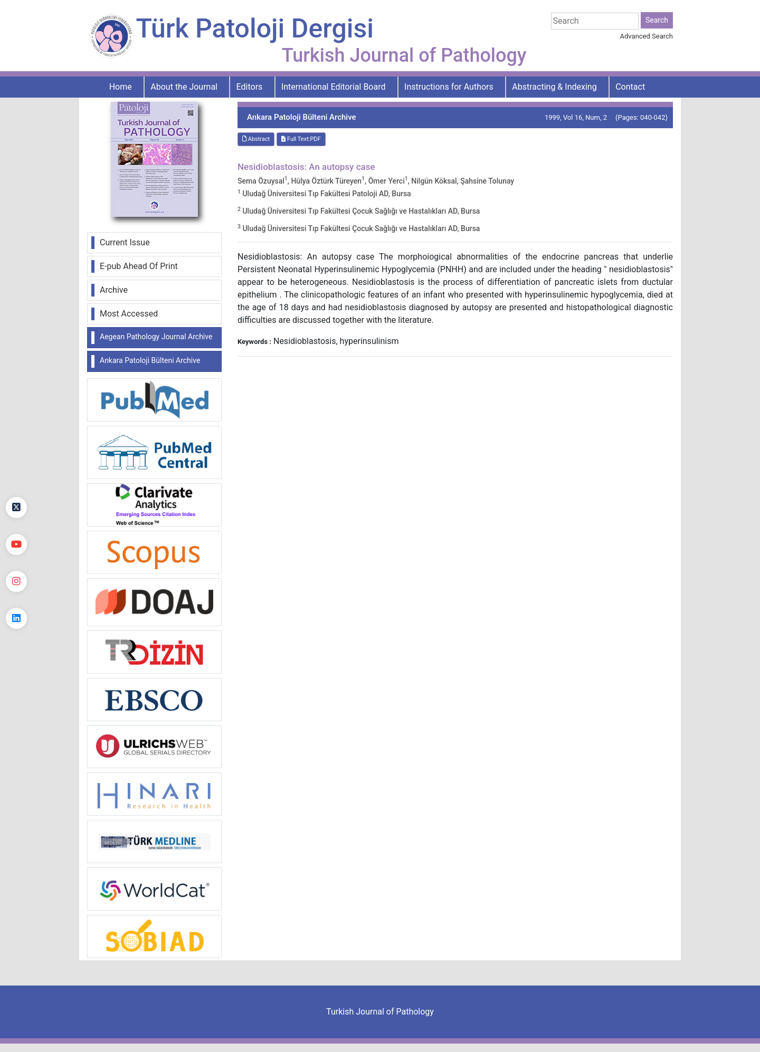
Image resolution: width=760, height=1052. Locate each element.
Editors (249, 87)
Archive (114, 290)
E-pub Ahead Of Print (139, 266)
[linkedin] (16, 618)
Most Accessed (129, 314)
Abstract (256, 139)
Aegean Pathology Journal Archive (156, 336)
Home (120, 87)
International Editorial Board (333, 87)
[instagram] (16, 581)
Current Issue (125, 242)
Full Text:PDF (300, 139)
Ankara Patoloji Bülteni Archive (150, 360)
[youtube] (16, 544)
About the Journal (183, 87)
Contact (630, 87)
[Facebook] (16, 470)
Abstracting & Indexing (554, 87)
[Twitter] (16, 507)
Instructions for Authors (448, 87)
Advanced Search (646, 36)
